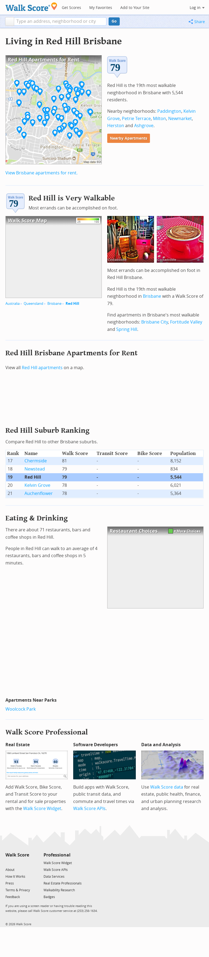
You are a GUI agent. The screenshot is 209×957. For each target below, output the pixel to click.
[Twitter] (8, 862)
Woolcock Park (20, 709)
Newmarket (180, 118)
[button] (9, 21)
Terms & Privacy (17, 890)
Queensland (33, 304)
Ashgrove (143, 125)
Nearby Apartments (128, 138)
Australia (12, 304)
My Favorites (100, 7)
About (9, 870)
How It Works (15, 876)
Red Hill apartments (42, 367)
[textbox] (60, 21)
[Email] (25, 862)
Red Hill (72, 304)
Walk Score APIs (89, 808)
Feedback (12, 897)
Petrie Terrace (136, 118)
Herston (115, 125)
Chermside (35, 460)
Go (114, 21)
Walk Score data (166, 787)
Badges (49, 897)
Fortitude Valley (186, 322)
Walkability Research (59, 890)
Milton (159, 118)
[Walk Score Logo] (31, 6)
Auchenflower (38, 493)
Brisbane (54, 304)
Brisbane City (154, 322)
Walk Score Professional (46, 732)
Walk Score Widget (42, 808)
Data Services (54, 876)
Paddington (169, 111)
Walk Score (17, 855)
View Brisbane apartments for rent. (41, 172)
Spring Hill (126, 329)
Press (9, 883)
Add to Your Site (134, 7)
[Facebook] (17, 862)
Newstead (34, 469)
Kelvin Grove (37, 485)
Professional (57, 855)
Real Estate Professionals (63, 883)
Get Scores (71, 7)
